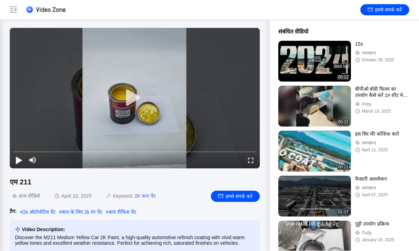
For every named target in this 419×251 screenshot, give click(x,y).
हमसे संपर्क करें (385, 10)
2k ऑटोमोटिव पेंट (39, 212)
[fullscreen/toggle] (251, 160)
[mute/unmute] (33, 160)
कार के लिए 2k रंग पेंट (82, 212)
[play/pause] (19, 160)
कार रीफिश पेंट (122, 212)
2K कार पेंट (145, 196)
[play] (135, 98)
